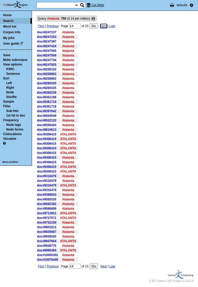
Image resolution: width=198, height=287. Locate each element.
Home (7, 15)
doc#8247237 (46, 32)
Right (10, 87)
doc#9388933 (46, 194)
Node (10, 92)
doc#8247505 (46, 51)
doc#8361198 (46, 97)
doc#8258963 (46, 74)
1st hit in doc (15, 115)
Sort (6, 78)
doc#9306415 (46, 134)
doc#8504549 (46, 116)
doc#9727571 (46, 218)
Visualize (9, 139)
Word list (9, 26)
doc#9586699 (46, 208)
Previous (53, 26)
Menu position (10, 162)
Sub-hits (12, 111)
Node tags (13, 125)
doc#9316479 (46, 176)
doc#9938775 (46, 246)
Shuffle (11, 97)
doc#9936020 (46, 236)
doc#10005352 (47, 255)
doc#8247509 (46, 55)
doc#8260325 (46, 83)
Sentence (13, 74)
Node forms (14, 129)
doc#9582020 (46, 199)
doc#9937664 (46, 241)
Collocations (12, 134)
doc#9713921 (46, 213)
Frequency (11, 120)
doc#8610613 (46, 130)
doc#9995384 (46, 250)
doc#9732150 (46, 222)
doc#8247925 (46, 65)
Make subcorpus (15, 60)
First (41, 26)
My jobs (9, 38)
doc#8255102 (46, 69)
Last (112, 26)
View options (12, 64)
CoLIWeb (97, 5)
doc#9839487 (46, 232)
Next (104, 26)
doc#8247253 (46, 37)
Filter (7, 106)
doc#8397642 (46, 111)
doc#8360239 (46, 92)
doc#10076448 (47, 259)
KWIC (10, 69)
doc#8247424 (46, 46)
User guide (11, 43)
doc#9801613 (46, 227)
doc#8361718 (46, 102)
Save (6, 55)
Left (9, 83)
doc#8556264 (46, 125)
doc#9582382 (46, 204)
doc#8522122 (46, 120)
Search (8, 21)
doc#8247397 (46, 41)
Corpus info (11, 32)
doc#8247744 (46, 60)
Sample (8, 101)
